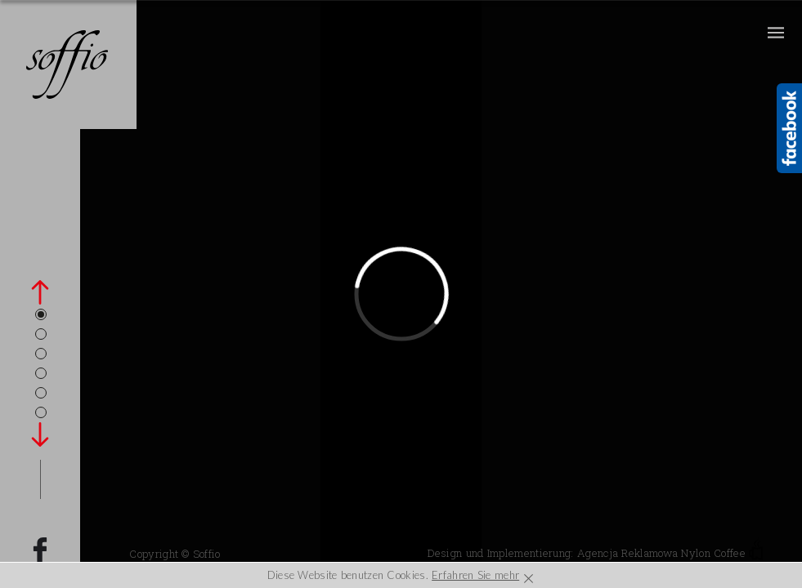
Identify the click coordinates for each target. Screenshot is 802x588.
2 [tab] (41, 334)
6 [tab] (41, 412)
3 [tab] (41, 353)
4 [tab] (41, 373)
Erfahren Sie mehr (475, 574)
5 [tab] (41, 393)
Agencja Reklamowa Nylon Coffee (670, 553)
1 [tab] (41, 314)
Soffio (207, 553)
